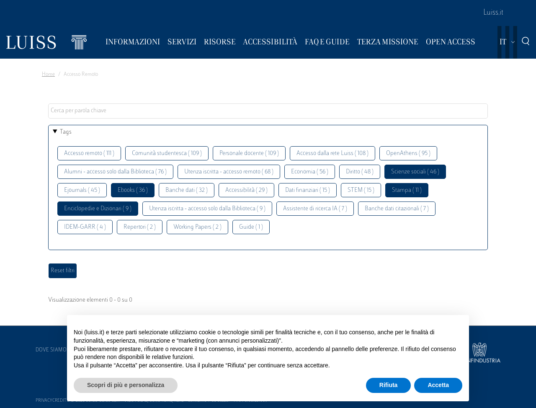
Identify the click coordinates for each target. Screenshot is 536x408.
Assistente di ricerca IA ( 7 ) (315, 209)
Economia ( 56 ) (309, 172)
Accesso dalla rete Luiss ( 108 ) (332, 153)
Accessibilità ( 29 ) (246, 190)
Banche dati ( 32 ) (186, 190)
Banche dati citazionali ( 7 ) (397, 209)
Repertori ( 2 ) (140, 227)
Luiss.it (493, 13)
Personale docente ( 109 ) (249, 153)
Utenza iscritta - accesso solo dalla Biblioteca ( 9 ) (207, 209)
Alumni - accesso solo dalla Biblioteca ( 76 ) (115, 172)
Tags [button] (66, 132)
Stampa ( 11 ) (407, 190)
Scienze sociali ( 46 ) (415, 172)
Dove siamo (51, 350)
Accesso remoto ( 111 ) (89, 153)
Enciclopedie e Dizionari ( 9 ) (97, 209)
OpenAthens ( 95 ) (408, 153)
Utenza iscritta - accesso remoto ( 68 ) (228, 172)
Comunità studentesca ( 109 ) (167, 153)
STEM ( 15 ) (361, 190)
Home (48, 74)
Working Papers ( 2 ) (197, 227)
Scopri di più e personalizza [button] (125, 385)
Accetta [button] (438, 385)
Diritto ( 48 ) (360, 172)
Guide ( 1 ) (251, 227)
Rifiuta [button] (388, 385)
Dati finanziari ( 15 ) (307, 190)
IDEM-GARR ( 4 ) (85, 227)
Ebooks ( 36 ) (133, 190)
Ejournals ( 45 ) (82, 190)
